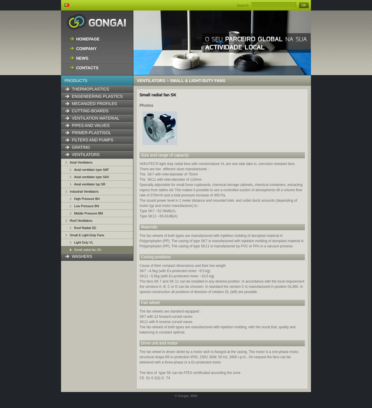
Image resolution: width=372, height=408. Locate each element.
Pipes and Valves (91, 125)
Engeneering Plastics (97, 96)
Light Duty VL (83, 242)
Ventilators (86, 154)
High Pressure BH (87, 199)
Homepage (88, 39)
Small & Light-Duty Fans (87, 235)
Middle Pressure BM (88, 213)
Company (86, 48)
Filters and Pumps (92, 140)
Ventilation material (95, 118)
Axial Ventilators (81, 162)
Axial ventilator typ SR (89, 184)
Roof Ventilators (81, 220)
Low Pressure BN (86, 206)
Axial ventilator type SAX (91, 177)
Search (243, 5)
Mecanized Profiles (94, 103)
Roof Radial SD (85, 228)
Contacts (87, 67)
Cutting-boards (90, 111)
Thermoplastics (90, 89)
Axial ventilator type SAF (91, 169)
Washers (82, 256)
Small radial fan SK (87, 249)
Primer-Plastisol (91, 132)
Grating (81, 147)
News (82, 58)
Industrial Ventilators (84, 191)
